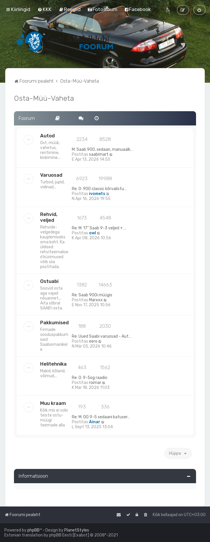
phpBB (33, 530)
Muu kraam (53, 403)
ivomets (97, 193)
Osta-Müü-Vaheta (44, 98)
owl (92, 233)
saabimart (98, 154)
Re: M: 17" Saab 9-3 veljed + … (99, 228)
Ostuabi (49, 281)
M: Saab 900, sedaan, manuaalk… (102, 149)
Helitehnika (53, 364)
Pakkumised (54, 322)
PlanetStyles (76, 530)
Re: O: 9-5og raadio (89, 377)
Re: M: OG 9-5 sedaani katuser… (101, 417)
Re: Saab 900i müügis (92, 295)
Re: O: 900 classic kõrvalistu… (99, 188)
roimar (95, 382)
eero (93, 341)
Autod (47, 136)
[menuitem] (44, 9)
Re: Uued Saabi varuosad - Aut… (101, 336)
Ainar (94, 421)
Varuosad (51, 175)
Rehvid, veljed (48, 217)
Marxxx (96, 299)
